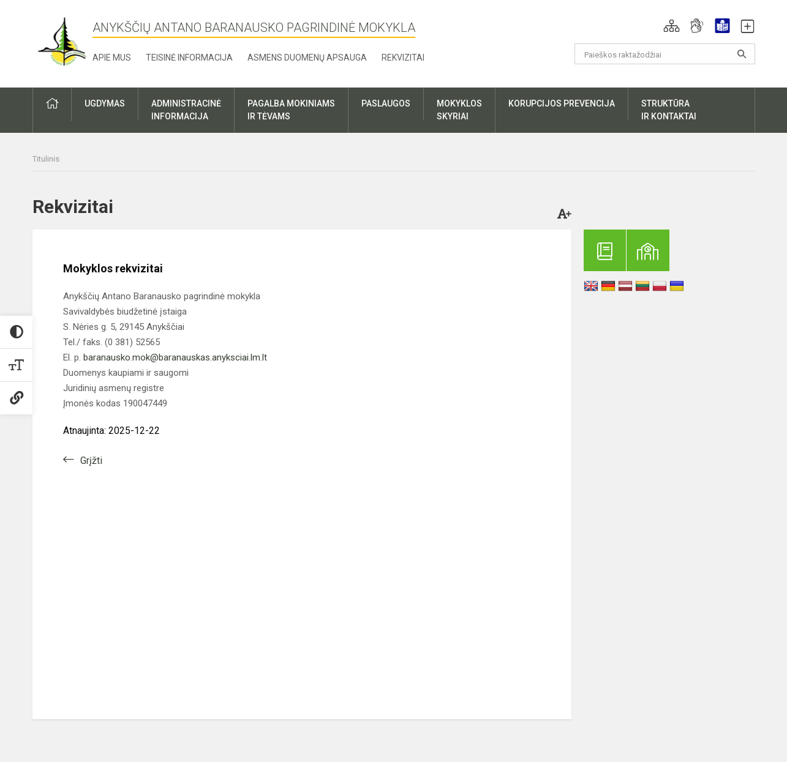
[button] (671, 25)
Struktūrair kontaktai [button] (668, 110)
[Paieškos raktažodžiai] (664, 53)
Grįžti (91, 460)
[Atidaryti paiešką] (741, 54)
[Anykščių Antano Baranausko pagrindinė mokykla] (62, 41)
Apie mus (111, 57)
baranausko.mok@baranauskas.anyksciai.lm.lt (175, 357)
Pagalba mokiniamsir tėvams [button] (291, 110)
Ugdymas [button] (105, 103)
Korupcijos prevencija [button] (561, 103)
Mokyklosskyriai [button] (459, 110)
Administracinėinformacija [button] (186, 110)
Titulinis (45, 158)
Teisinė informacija (189, 57)
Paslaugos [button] (385, 103)
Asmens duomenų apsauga (307, 57)
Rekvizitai (403, 57)
